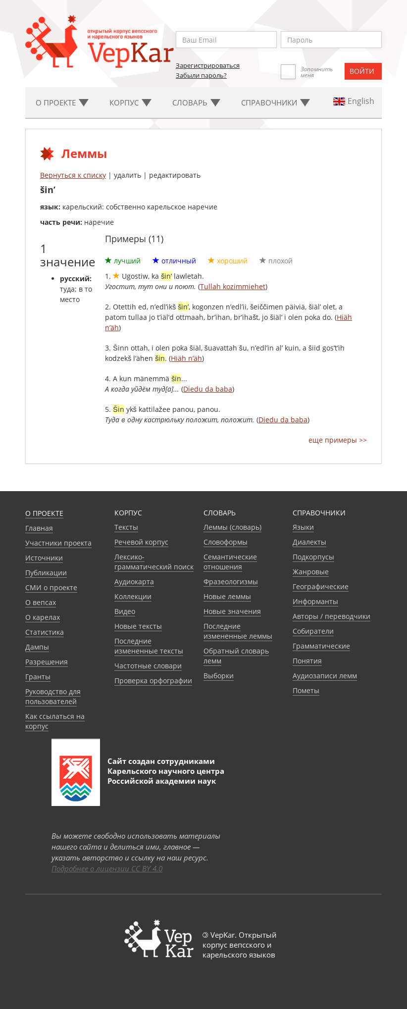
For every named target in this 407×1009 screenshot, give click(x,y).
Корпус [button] (130, 102)
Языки (303, 527)
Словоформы (226, 542)
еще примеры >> (337, 440)
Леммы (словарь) (232, 527)
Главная (39, 528)
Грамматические (321, 646)
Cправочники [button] (275, 102)
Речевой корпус (141, 542)
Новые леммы (227, 596)
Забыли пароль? (201, 75)
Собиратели (313, 631)
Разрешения (46, 661)
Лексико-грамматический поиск (154, 561)
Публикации (46, 572)
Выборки (219, 675)
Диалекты (309, 542)
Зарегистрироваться (208, 65)
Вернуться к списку (73, 175)
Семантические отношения (230, 561)
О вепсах (40, 602)
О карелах (42, 617)
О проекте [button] (62, 102)
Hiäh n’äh (186, 358)
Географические (321, 586)
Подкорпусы (313, 556)
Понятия (307, 660)
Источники (44, 557)
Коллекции (133, 596)
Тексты (126, 527)
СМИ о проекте (51, 587)
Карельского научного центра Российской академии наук (165, 776)
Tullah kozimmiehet (232, 286)
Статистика (44, 632)
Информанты (315, 601)
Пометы (306, 690)
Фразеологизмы (231, 581)
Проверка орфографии (153, 680)
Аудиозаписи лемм (325, 675)
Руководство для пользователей (53, 696)
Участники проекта (58, 543)
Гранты (38, 676)
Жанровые (311, 571)
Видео (124, 611)
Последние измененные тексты (148, 646)
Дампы (37, 647)
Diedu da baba (207, 389)
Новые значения (232, 611)
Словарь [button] (196, 102)
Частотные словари (148, 665)
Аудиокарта (134, 581)
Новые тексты (138, 626)
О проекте (44, 513)
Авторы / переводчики (331, 616)
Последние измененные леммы (238, 631)
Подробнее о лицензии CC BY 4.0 (106, 868)
